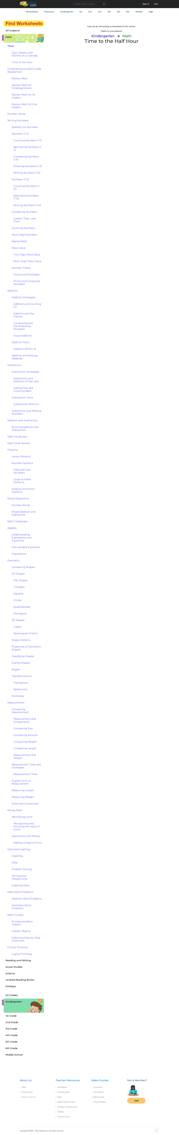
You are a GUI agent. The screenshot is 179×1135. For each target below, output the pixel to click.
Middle (139, 12)
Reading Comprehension (66, 1107)
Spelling (60, 1112)
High (151, 12)
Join (136, 1101)
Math (59, 1097)
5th (118, 12)
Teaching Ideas (63, 1092)
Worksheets (32, 12)
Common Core (62, 1117)
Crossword (96, 1087)
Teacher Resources (68, 1080)
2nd (90, 12)
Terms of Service (28, 1097)
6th (128, 12)
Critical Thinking (98, 1102)
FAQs (23, 1087)
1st (80, 12)
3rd (99, 12)
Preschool (49, 12)
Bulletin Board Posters (65, 1102)
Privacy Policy (26, 1092)
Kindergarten (66, 12)
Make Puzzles (100, 1080)
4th (109, 12)
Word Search (97, 1092)
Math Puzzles (97, 1097)
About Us (26, 1080)
